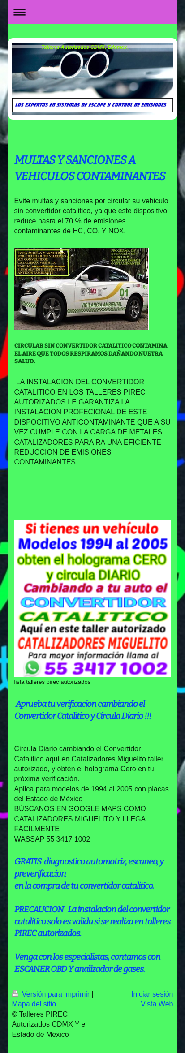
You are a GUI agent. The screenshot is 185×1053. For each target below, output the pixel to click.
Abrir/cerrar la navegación (93, 11)
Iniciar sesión (152, 994)
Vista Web (157, 1004)
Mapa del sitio (34, 1004)
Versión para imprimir (52, 994)
